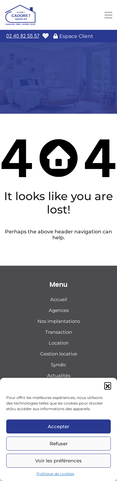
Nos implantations (58, 321)
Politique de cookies (55, 473)
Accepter (58, 426)
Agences (59, 310)
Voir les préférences (58, 461)
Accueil (58, 299)
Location (59, 343)
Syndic (58, 365)
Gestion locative (58, 354)
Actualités (58, 375)
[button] (108, 386)
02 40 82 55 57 (22, 36)
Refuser (59, 444)
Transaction (58, 332)
